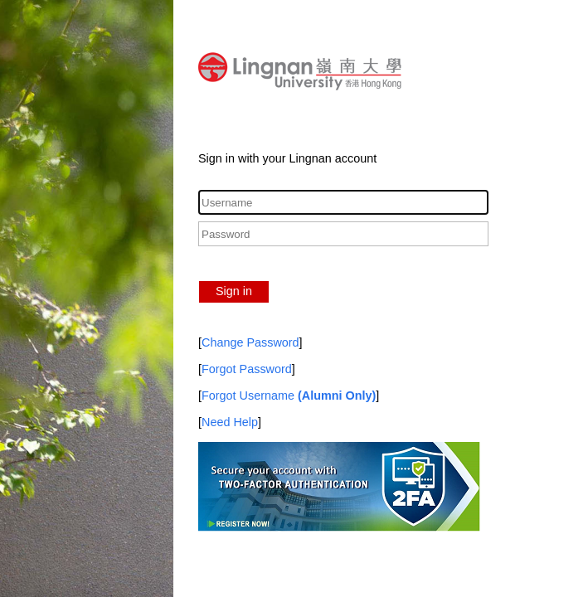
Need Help (230, 422)
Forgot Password (247, 369)
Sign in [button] (234, 291)
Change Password (250, 342)
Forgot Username (289, 395)
